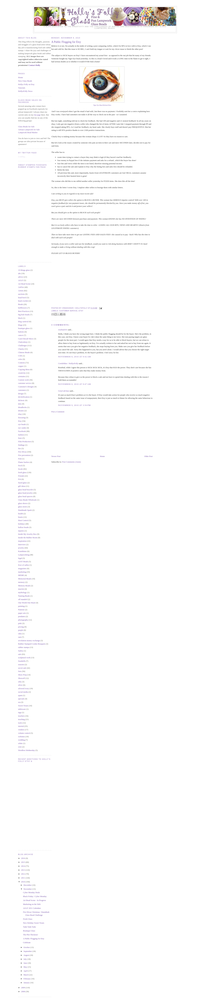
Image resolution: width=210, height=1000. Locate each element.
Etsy (20, 421)
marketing (22, 572)
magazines (22, 568)
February (27, 979)
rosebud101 (62, 330)
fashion (21, 435)
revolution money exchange (29, 640)
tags (19, 712)
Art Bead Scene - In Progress (34, 900)
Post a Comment (57, 412)
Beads (20, 304)
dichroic (21, 400)
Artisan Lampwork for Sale (29, 129)
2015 (23, 862)
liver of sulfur (23, 565)
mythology (22, 592)
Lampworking (23, 555)
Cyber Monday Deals (31, 892)
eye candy (22, 428)
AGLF (20, 280)
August (27, 955)
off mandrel (22, 599)
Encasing (21, 417)
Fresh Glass (27, 919)
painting (21, 606)
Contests (21, 363)
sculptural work (24, 657)
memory (21, 582)
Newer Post (55, 456)
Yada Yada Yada (29, 927)
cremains (21, 376)
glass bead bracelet (25, 489)
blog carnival (23, 321)
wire (20, 747)
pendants (21, 616)
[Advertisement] (74, 434)
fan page (37, 115)
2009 (23, 987)
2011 (23, 878)
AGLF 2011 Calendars (32, 908)
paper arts (22, 613)
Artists (20, 290)
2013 (23, 870)
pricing (21, 627)
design (20, 393)
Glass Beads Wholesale (27, 500)
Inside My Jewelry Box (27, 534)
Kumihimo (22, 551)
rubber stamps (23, 647)
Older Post (148, 456)
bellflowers (22, 308)
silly (19, 682)
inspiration (22, 541)
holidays (21, 524)
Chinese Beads (24, 352)
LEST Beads (23, 561)
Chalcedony (22, 342)
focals (20, 469)
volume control (24, 733)
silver (20, 685)
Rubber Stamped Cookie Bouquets (31, 644)
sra (19, 702)
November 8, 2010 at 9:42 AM (74, 356)
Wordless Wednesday (26, 750)
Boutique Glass (29, 931)
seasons (21, 664)
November (28, 889)
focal (20, 465)
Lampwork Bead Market (27, 132)
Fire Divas (22, 452)
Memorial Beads (24, 579)
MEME (21, 575)
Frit (19, 479)
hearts (20, 517)
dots (19, 404)
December (28, 885)
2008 (23, 991)
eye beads (22, 424)
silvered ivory (23, 688)
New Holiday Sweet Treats (33, 923)
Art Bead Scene (24, 284)
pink (20, 623)
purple (20, 630)
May (26, 967)
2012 (23, 874)
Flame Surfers (23, 462)
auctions (21, 294)
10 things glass (24, 270)
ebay (20, 414)
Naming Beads (24, 596)
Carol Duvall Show (25, 339)
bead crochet (23, 301)
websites (21, 736)
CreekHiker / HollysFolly (68, 363)
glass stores (22, 507)
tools (20, 723)
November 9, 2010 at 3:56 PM (74, 405)
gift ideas (21, 486)
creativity (22, 373)
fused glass (22, 483)
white (20, 743)
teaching (21, 719)
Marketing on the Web (31, 904)
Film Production (24, 441)
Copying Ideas (23, 369)
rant (19, 637)
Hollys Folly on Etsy (26, 84)
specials (21, 699)
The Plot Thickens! (30, 935)
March (26, 975)
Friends (21, 476)
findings (21, 445)
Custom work (23, 380)
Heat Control (23, 520)
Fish (19, 459)
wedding (21, 740)
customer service (24, 383)
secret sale (22, 668)
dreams (21, 410)
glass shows (22, 503)
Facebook (22, 431)
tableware (22, 709)
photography (23, 620)
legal (20, 558)
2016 (23, 858)
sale (19, 654)
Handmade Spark (25, 510)
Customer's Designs (26, 386)
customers (22, 390)
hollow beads (23, 527)
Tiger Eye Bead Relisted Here (102, 105)
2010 (23, 882)
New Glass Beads (25, 81)
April (26, 971)
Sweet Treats (23, 706)
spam (20, 695)
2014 (23, 866)
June (26, 963)
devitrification (23, 397)
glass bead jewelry (25, 493)
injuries (21, 531)
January (27, 982)
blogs (20, 325)
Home (20, 77)
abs (19, 273)
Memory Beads (24, 586)
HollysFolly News (25, 91)
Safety (20, 651)
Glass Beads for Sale (26, 126)
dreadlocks (22, 407)
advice (20, 277)
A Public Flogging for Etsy (33, 938)
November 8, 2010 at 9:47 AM (74, 384)
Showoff (21, 678)
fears (20, 438)
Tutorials (21, 88)
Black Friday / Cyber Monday (35, 896)
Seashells (21, 661)
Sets (19, 671)
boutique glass (23, 328)
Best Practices (23, 311)
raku (20, 633)
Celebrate (27, 942)
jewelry (21, 548)
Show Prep (22, 675)
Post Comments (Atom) (71, 462)
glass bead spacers (25, 496)
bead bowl (22, 297)
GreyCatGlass (63, 391)
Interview (22, 544)
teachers (21, 716)
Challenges (22, 345)
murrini (21, 589)
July (25, 959)
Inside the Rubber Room (27, 537)
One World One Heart (26, 603)
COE (20, 356)
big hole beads (23, 314)
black (20, 318)
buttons (21, 332)
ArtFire (21, 287)
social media (23, 692)
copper (20, 366)
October (27, 947)
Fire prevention (24, 455)
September (28, 951)
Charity (21, 349)
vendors (21, 729)
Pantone (21, 609)
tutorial (21, 726)
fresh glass (22, 472)
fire (19, 448)
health (20, 513)
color (20, 359)
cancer (20, 335)
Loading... (22, 156)
